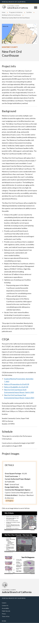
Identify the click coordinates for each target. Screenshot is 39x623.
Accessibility (5, 608)
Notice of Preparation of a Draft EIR (16, 384)
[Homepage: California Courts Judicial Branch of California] (4, 7)
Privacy (4, 613)
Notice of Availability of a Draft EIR (16, 387)
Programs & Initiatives (15, 12)
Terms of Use (5, 616)
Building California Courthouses (11, 15)
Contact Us (5, 605)
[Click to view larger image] (19, 521)
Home (3, 12)
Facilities (29, 12)
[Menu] (35, 7)
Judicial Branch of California (14, 2)
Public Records (6, 611)
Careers (4, 603)
